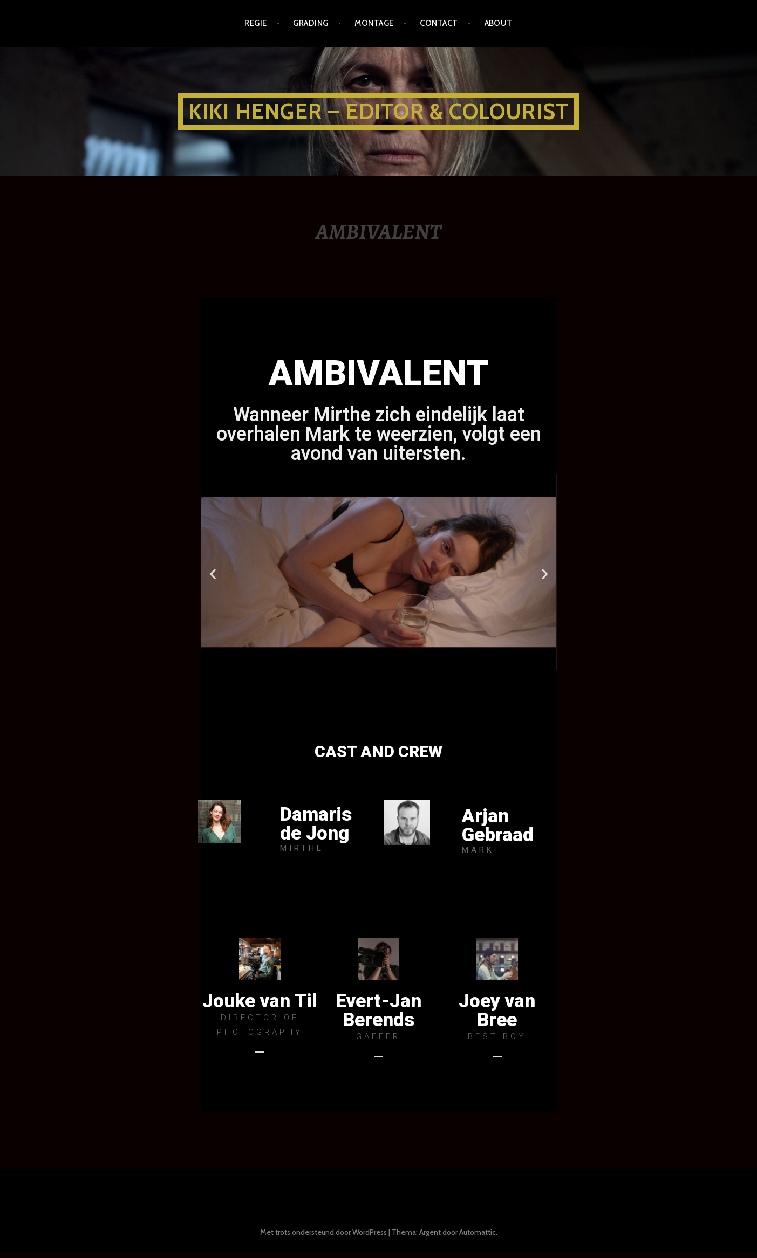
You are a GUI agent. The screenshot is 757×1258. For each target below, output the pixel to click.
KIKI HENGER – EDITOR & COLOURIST (378, 111)
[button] (354, 680)
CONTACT (439, 23)
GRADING (310, 23)
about (499, 23)
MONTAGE (373, 23)
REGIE (255, 23)
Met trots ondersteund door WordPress (323, 1238)
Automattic (477, 1238)
